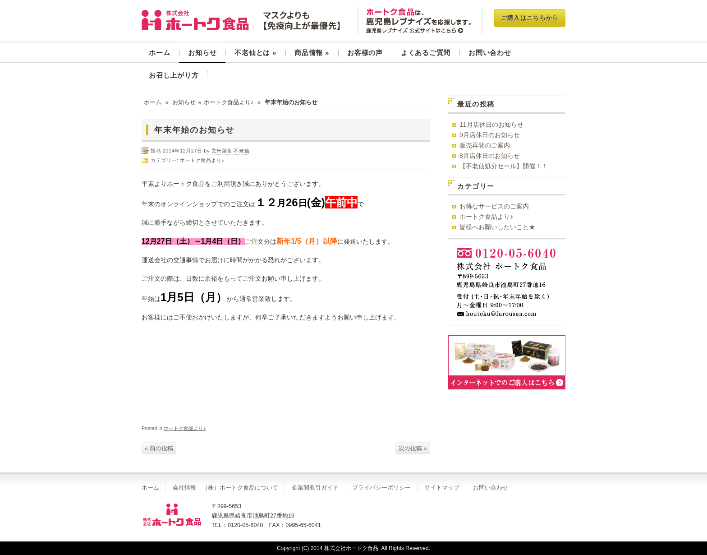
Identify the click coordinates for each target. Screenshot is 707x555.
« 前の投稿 (159, 448)
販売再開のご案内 (484, 145)
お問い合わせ (489, 52)
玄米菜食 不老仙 (242, 20)
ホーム (159, 52)
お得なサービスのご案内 (494, 206)
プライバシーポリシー (381, 488)
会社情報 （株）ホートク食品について (225, 488)
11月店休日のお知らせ (491, 124)
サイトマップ (441, 488)
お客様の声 (365, 52)
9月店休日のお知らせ (489, 135)
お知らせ (202, 52)
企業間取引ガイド (315, 488)
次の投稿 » (413, 448)
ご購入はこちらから (530, 17)
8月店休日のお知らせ (489, 155)
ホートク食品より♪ (229, 102)
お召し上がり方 (173, 75)
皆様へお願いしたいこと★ (497, 227)
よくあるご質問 (425, 52)
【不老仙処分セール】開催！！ (503, 166)
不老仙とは (255, 52)
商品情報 (311, 52)
